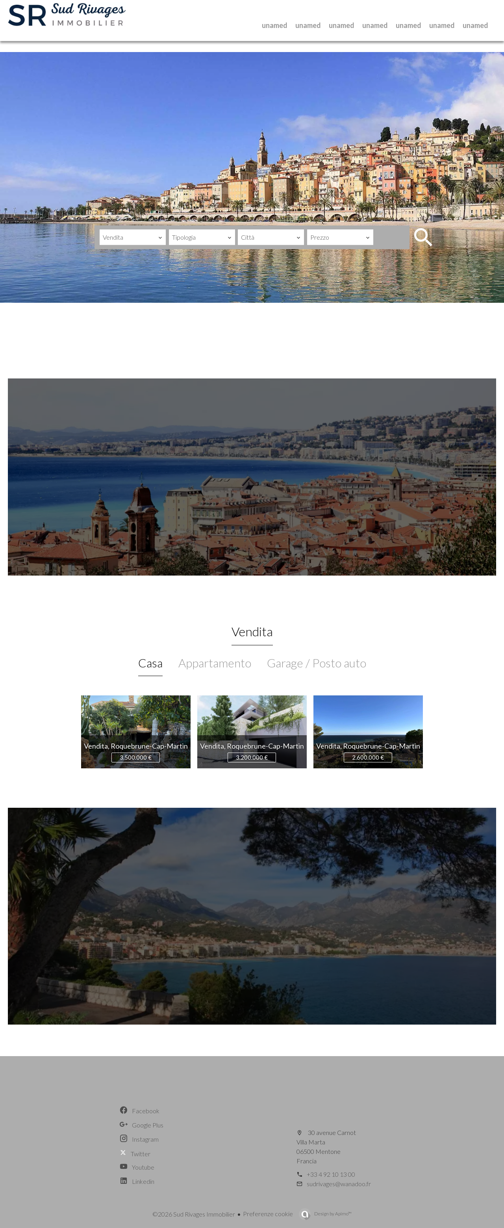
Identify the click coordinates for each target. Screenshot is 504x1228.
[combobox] (133, 237)
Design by (332, 1214)
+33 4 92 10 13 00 (331, 1174)
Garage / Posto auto (316, 663)
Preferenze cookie (268, 1213)
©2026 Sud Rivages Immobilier (193, 1214)
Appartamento (214, 663)
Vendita (252, 631)
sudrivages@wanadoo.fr (339, 1183)
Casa (150, 663)
